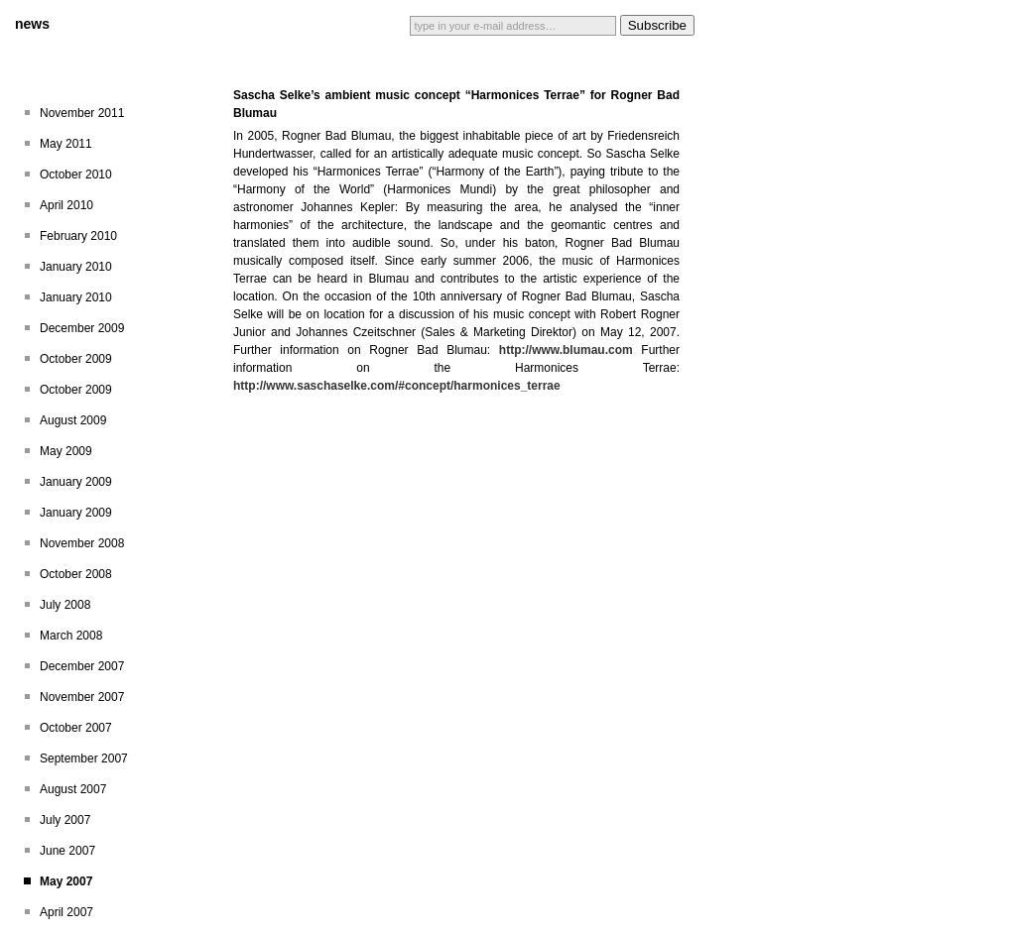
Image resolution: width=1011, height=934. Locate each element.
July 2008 (65, 605)
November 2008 (82, 543)
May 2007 (66, 881)
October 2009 (76, 359)
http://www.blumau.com (566, 350)
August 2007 (73, 789)
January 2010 (76, 267)
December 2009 (82, 328)
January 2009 (76, 482)
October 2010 (76, 174)
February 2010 (78, 236)
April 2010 (66, 205)
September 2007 (84, 758)
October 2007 (76, 728)
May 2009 (66, 451)
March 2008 (71, 635)
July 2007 (65, 820)
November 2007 (82, 697)
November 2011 (82, 113)
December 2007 (82, 666)
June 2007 (67, 851)
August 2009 (73, 420)
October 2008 (76, 574)
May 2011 (66, 144)
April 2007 (66, 912)
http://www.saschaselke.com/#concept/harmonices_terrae (397, 386)
